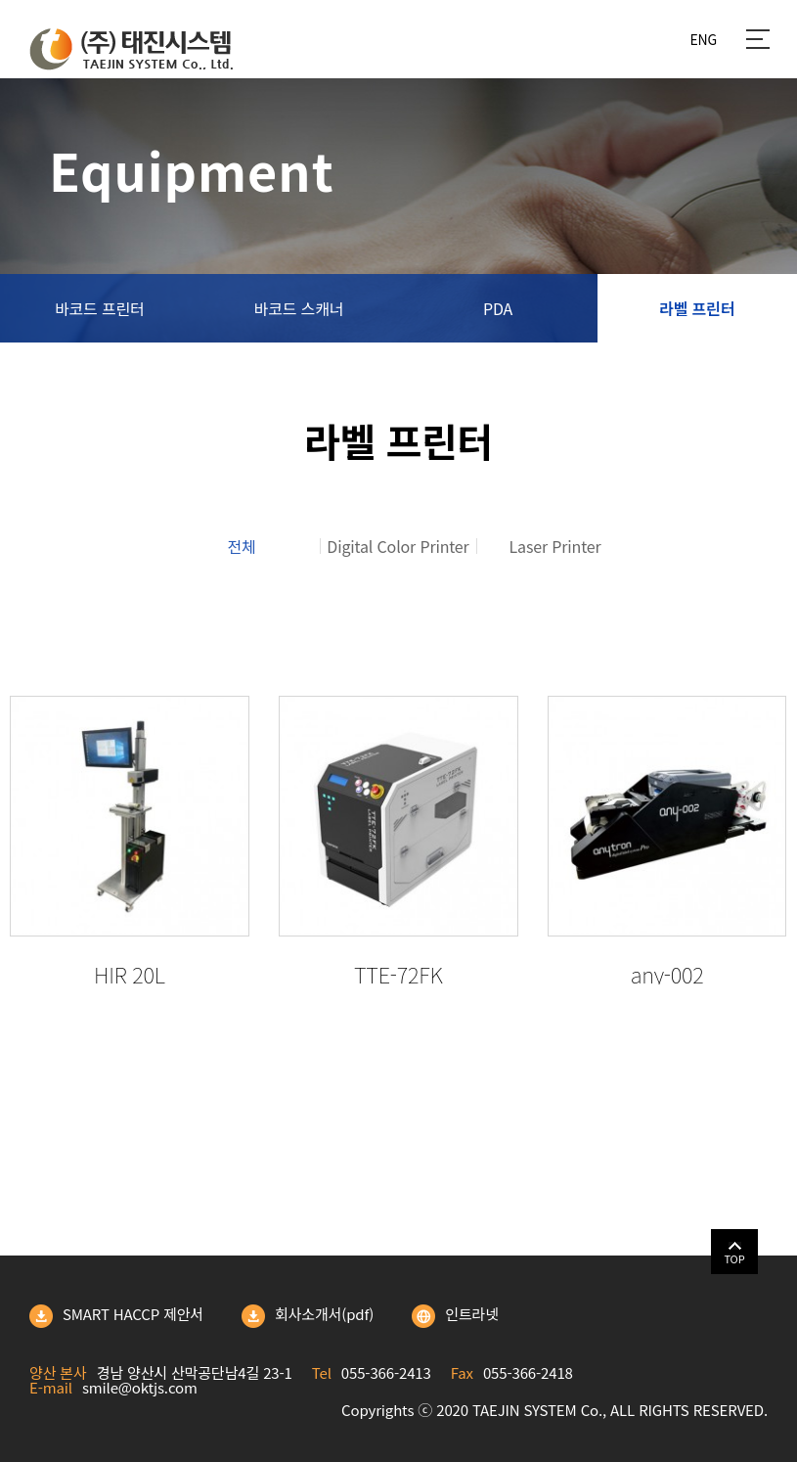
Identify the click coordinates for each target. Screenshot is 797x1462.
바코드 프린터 (100, 308)
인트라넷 (455, 1316)
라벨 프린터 (696, 308)
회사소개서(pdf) (308, 1316)
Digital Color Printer (397, 546)
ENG (703, 39)
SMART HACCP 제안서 (116, 1316)
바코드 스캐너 (299, 308)
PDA (497, 308)
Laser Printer (555, 546)
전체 (241, 546)
